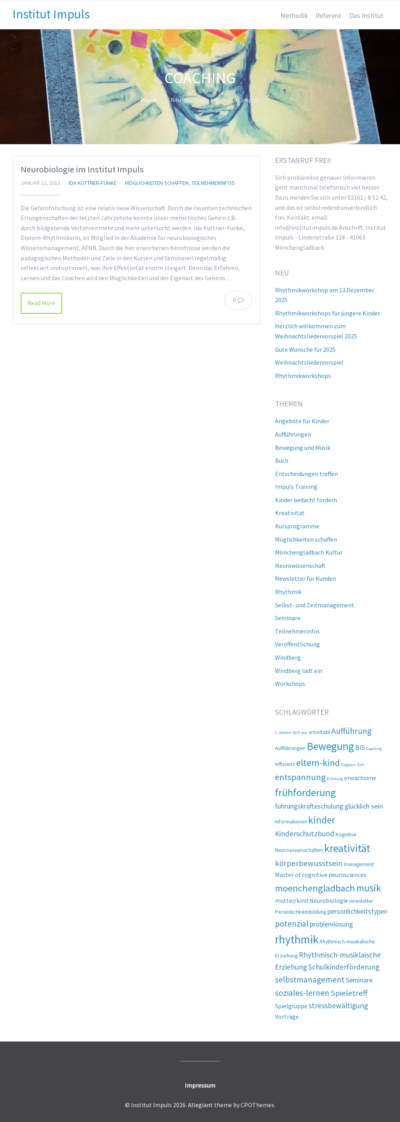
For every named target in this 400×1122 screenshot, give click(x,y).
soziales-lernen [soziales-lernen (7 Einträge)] (302, 993)
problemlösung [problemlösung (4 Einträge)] (331, 924)
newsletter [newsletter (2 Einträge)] (361, 900)
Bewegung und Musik (302, 447)
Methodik (294, 15)
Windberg (288, 657)
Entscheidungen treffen (306, 474)
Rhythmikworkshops (303, 375)
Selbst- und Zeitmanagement (314, 605)
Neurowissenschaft (300, 565)
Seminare (287, 618)
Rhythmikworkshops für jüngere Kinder (327, 313)
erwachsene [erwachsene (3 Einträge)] (360, 778)
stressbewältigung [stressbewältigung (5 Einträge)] (338, 1005)
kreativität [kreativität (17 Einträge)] (347, 848)
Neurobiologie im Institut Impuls (82, 169)
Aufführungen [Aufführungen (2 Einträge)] (290, 748)
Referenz (328, 15)
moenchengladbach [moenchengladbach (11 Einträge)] (315, 888)
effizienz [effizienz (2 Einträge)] (285, 764)
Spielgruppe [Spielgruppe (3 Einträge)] (291, 1006)
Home (149, 100)
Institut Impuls (51, 14)
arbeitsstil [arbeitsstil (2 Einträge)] (319, 731)
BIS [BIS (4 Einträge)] (360, 747)
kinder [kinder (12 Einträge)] (321, 820)
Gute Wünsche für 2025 (305, 349)
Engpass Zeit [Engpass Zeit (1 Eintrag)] (352, 764)
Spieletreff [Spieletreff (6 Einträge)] (349, 993)
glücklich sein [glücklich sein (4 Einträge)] (364, 806)
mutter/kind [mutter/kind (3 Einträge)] (291, 900)
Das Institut (366, 15)
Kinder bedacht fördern (306, 500)
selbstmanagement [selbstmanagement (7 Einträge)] (310, 979)
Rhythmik (288, 592)
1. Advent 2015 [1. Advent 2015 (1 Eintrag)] (287, 732)
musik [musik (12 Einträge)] (368, 888)
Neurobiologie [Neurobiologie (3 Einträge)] (328, 900)
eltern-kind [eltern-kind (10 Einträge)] (318, 763)
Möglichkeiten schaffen (157, 182)
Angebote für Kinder (302, 421)
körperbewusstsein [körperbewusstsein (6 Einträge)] (309, 863)
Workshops (290, 683)
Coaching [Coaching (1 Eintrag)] (374, 748)
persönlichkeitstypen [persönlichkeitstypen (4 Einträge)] (357, 911)
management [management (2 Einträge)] (359, 864)
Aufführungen (293, 434)
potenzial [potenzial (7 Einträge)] (292, 923)
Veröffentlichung (297, 644)
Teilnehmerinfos (213, 182)
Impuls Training (296, 486)
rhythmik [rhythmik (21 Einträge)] (296, 939)
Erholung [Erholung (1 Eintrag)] (335, 778)
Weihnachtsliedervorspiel (309, 362)
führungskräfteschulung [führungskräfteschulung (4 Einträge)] (309, 806)
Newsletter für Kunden (305, 578)
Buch (281, 460)
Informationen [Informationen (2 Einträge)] (291, 821)
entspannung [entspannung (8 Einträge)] (300, 776)
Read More (41, 303)
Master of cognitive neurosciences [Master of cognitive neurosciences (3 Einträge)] (320, 875)
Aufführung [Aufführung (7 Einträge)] (351, 731)
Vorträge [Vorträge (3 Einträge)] (287, 1016)
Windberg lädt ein (298, 671)
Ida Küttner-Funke (92, 182)
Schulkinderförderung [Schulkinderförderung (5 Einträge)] (343, 967)
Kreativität (290, 513)
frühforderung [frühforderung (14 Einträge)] (305, 792)
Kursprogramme (297, 526)
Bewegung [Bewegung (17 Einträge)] (330, 746)
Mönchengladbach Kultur (309, 552)
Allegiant (200, 1105)
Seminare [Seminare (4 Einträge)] (359, 979)
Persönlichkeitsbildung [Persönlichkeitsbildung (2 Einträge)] (300, 911)
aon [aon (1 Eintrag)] (304, 732)
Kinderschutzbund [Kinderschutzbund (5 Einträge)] (304, 833)
